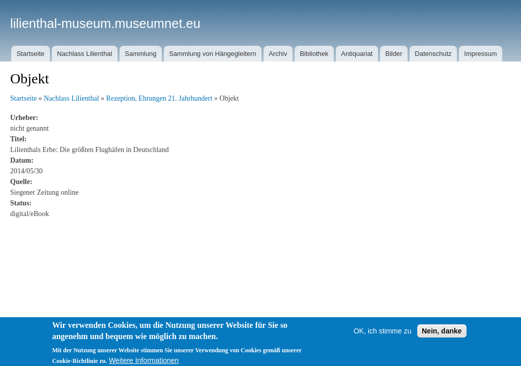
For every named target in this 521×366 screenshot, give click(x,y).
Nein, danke (442, 335)
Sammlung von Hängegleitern (212, 53)
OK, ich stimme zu (383, 335)
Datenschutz (433, 53)
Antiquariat (356, 53)
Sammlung (140, 53)
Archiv (278, 53)
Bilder (393, 53)
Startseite (30, 53)
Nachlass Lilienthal (84, 53)
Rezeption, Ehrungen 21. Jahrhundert (159, 98)
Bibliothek (314, 53)
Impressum (480, 53)
